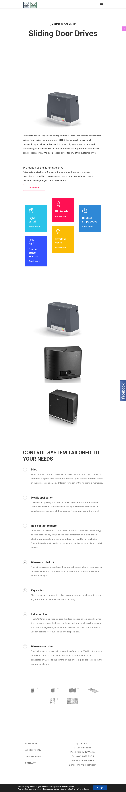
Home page (31, 743)
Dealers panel (33, 756)
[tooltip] (124, 28)
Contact (30, 763)
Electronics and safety (63, 24)
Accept (100, 788)
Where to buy (33, 750)
